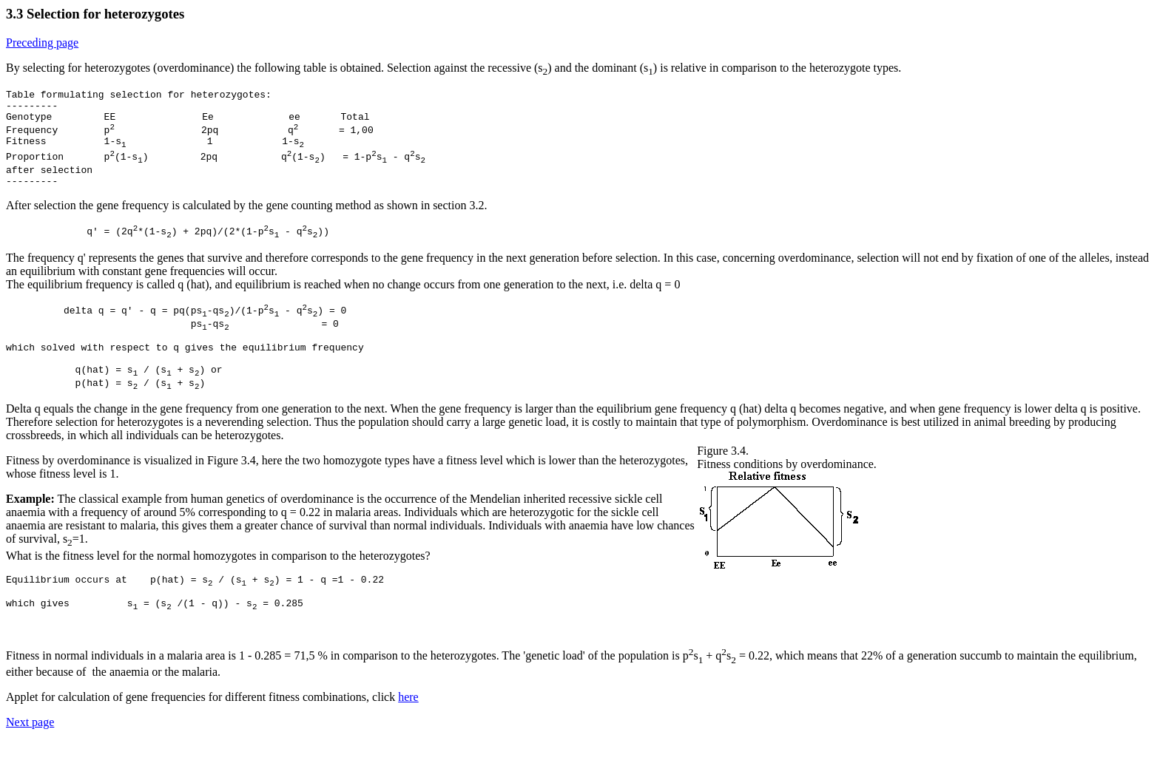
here (408, 739)
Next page (30, 764)
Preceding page (42, 42)
